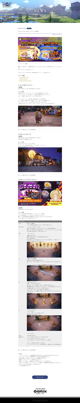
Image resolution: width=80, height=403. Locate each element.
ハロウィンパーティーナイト (25, 80)
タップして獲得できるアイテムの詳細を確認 (27, 129)
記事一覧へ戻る (40, 377)
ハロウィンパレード (23, 78)
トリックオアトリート (24, 77)
